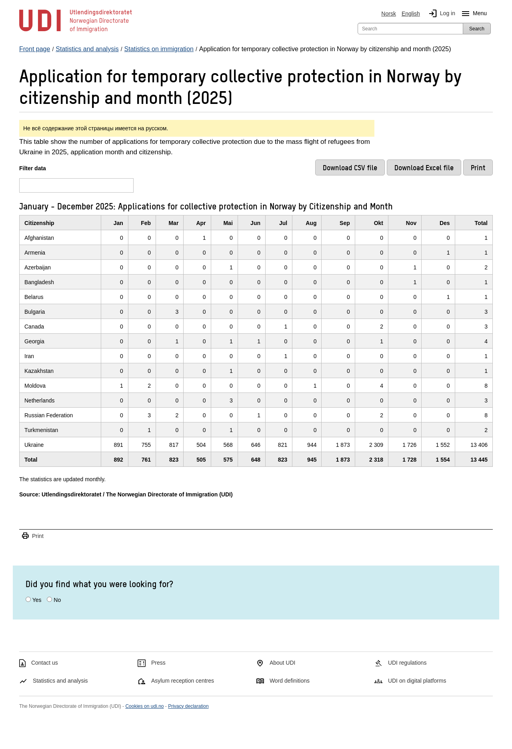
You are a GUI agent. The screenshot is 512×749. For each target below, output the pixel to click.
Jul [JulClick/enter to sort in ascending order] (283, 223)
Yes (37, 600)
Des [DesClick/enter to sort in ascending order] (445, 223)
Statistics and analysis (60, 680)
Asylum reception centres (182, 680)
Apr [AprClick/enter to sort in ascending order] (201, 223)
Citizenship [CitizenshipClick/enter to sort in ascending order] (39, 223)
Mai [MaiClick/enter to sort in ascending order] (227, 223)
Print (32, 536)
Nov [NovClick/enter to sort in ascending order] (411, 223)
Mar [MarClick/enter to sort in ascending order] (173, 223)
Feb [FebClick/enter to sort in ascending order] (146, 223)
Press (158, 662)
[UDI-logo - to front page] (75, 32)
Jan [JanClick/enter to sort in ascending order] (118, 223)
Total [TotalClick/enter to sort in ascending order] (481, 223)
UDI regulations (407, 662)
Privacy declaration (188, 706)
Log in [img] (440, 13)
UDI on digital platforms (417, 680)
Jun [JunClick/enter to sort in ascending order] (255, 223)
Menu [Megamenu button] (472, 13)
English (411, 13)
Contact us (44, 662)
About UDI (283, 662)
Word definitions (290, 680)
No (57, 600)
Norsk (388, 13)
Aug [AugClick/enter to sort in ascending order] (311, 223)
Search (476, 29)
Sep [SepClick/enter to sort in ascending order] (345, 223)
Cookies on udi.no (144, 706)
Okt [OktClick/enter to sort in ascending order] (378, 223)
